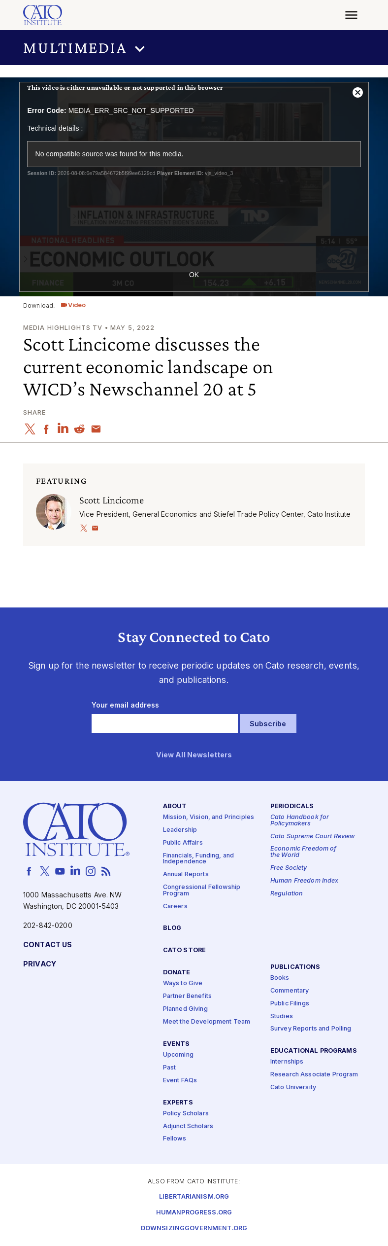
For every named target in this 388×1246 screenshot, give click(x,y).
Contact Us (47, 945)
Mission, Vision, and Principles (208, 817)
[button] (194, 47)
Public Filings (289, 1003)
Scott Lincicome (111, 499)
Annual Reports (186, 875)
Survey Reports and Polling (311, 1029)
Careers (175, 906)
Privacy (39, 964)
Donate (177, 973)
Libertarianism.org (194, 1197)
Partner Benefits (187, 997)
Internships (287, 1062)
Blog (172, 929)
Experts (178, 1103)
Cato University (293, 1088)
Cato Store (184, 951)
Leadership (180, 830)
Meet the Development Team (207, 1022)
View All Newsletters (194, 755)
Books (280, 978)
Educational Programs (313, 1051)
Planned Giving (185, 1009)
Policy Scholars (186, 1113)
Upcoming (178, 1055)
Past (169, 1068)
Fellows (174, 1139)
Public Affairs (183, 843)
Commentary (289, 991)
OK (194, 275)
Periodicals (292, 806)
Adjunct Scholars (188, 1126)
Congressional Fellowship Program (201, 890)
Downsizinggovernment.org (194, 1228)
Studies (281, 1016)
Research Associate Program (314, 1075)
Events (176, 1044)
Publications (295, 967)
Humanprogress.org (194, 1213)
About (175, 806)
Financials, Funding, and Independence (198, 859)
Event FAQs (180, 1080)
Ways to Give (183, 984)
